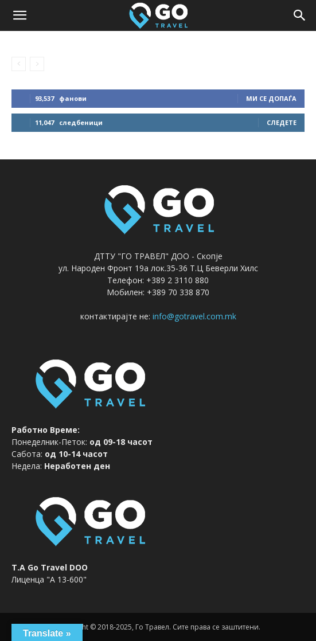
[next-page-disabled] (37, 64)
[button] (19, 15)
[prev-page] (18, 64)
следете (282, 122)
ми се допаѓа (271, 98)
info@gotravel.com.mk (194, 316)
